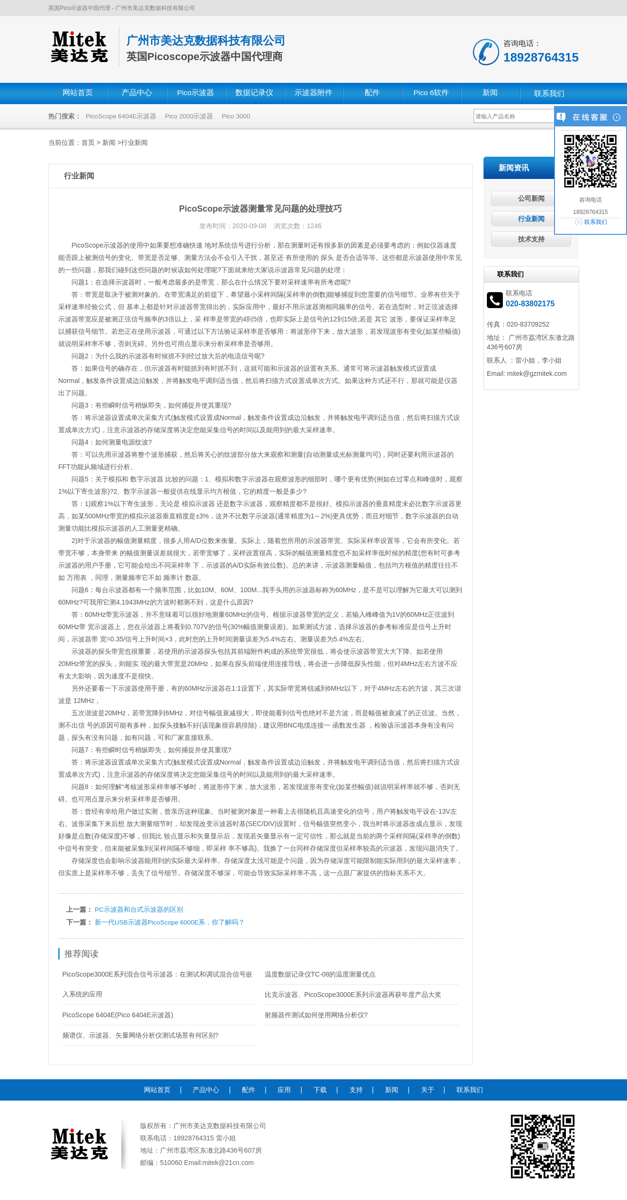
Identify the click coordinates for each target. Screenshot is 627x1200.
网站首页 (78, 93)
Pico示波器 (195, 93)
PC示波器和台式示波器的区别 (139, 909)
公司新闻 (531, 198)
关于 (427, 1089)
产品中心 (137, 93)
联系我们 (549, 93)
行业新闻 (134, 142)
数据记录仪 (254, 93)
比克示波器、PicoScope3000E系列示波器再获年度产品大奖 (353, 993)
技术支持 (531, 239)
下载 (320, 1089)
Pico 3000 (239, 116)
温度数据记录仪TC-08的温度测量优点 (320, 973)
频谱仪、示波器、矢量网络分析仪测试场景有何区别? (141, 1034)
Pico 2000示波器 (191, 116)
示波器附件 (313, 93)
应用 (284, 1089)
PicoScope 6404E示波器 (122, 116)
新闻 (490, 93)
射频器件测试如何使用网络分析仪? (316, 1014)
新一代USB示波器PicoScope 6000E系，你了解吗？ (171, 921)
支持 (356, 1089)
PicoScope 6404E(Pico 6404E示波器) (118, 1014)
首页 (88, 142)
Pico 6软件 (431, 93)
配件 (372, 93)
